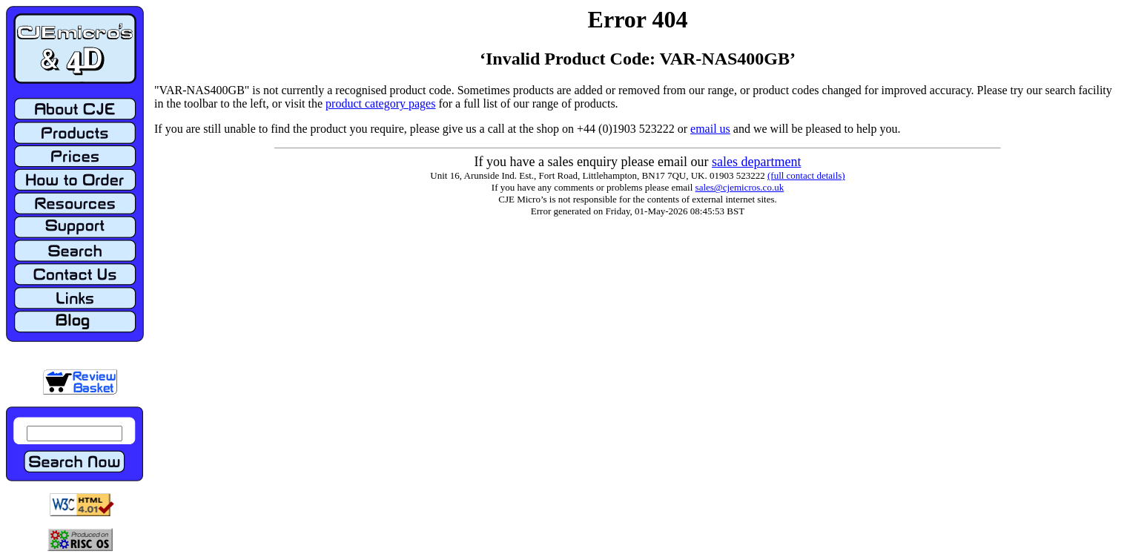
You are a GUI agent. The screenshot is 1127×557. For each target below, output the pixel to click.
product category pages (380, 103)
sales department (756, 161)
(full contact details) (806, 175)
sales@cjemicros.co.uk (739, 187)
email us (710, 128)
